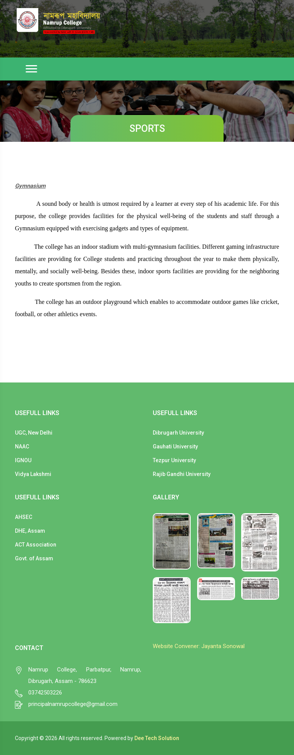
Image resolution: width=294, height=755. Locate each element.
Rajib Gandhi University (182, 474)
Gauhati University (175, 446)
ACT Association (35, 545)
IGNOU (23, 460)
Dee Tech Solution (156, 738)
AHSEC (23, 517)
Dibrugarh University (178, 433)
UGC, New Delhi (33, 433)
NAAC (22, 446)
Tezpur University (174, 460)
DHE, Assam (30, 531)
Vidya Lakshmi (33, 474)
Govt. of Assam (34, 558)
